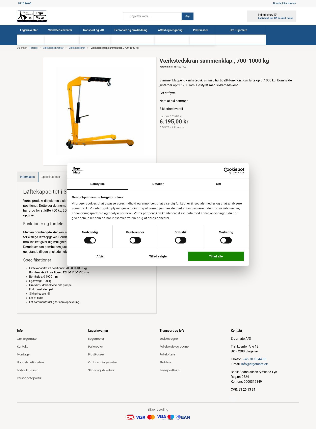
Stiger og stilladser (101, 370)
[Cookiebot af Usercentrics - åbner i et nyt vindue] (226, 171)
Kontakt (22, 347)
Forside (33, 47)
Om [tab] (218, 184)
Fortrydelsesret (27, 370)
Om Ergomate (27, 339)
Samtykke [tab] (97, 184)
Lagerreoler (96, 339)
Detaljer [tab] (158, 184)
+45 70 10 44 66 (254, 359)
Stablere (165, 362)
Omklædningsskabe (102, 362)
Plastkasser (96, 354)
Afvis (100, 256)
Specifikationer (51, 176)
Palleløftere (167, 354)
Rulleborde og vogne (174, 347)
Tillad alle (216, 256)
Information (27, 176)
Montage (23, 354)
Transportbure (170, 370)
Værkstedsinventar (53, 47)
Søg (187, 16)
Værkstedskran (77, 47)
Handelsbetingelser (30, 362)
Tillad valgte (158, 256)
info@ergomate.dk (254, 364)
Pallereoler (95, 347)
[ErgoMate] (32, 16)
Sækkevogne (169, 339)
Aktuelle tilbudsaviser (284, 3)
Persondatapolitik (29, 378)
